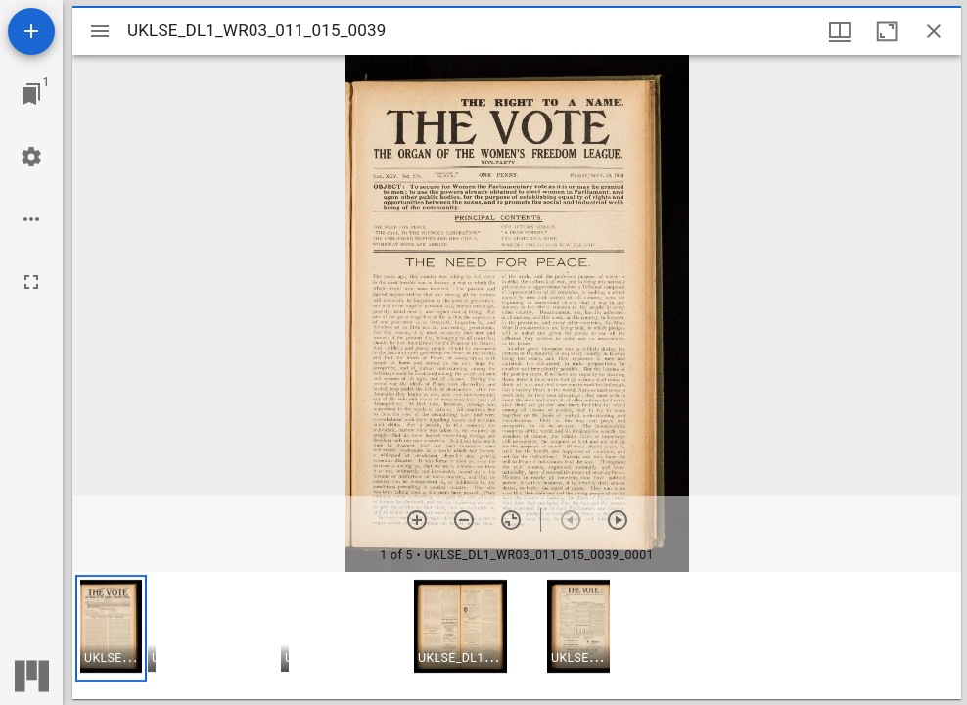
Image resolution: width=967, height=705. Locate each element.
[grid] (516, 635)
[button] (111, 628)
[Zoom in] (416, 519)
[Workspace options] (31, 219)
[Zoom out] (463, 519)
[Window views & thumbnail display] (839, 31)
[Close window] (933, 31)
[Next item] (617, 519)
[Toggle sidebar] (99, 31)
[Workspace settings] (31, 156)
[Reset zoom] (510, 519)
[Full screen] (31, 282)
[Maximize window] (886, 31)
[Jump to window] (31, 94)
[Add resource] (31, 31)
